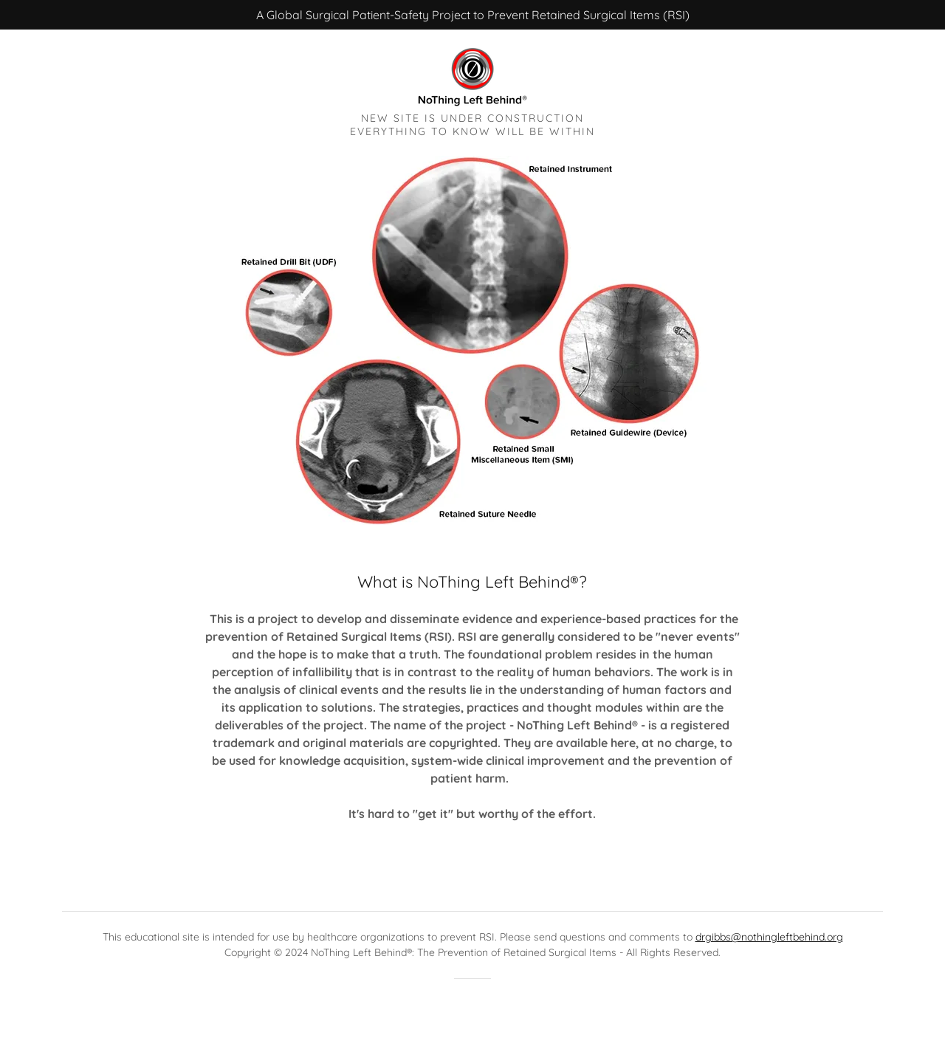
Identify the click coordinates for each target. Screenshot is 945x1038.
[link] (472, 75)
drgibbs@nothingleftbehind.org (769, 937)
